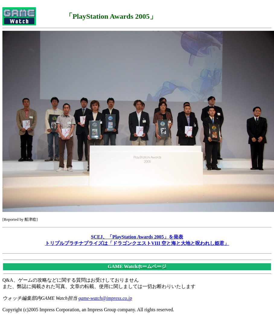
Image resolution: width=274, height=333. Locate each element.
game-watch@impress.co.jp (105, 298)
